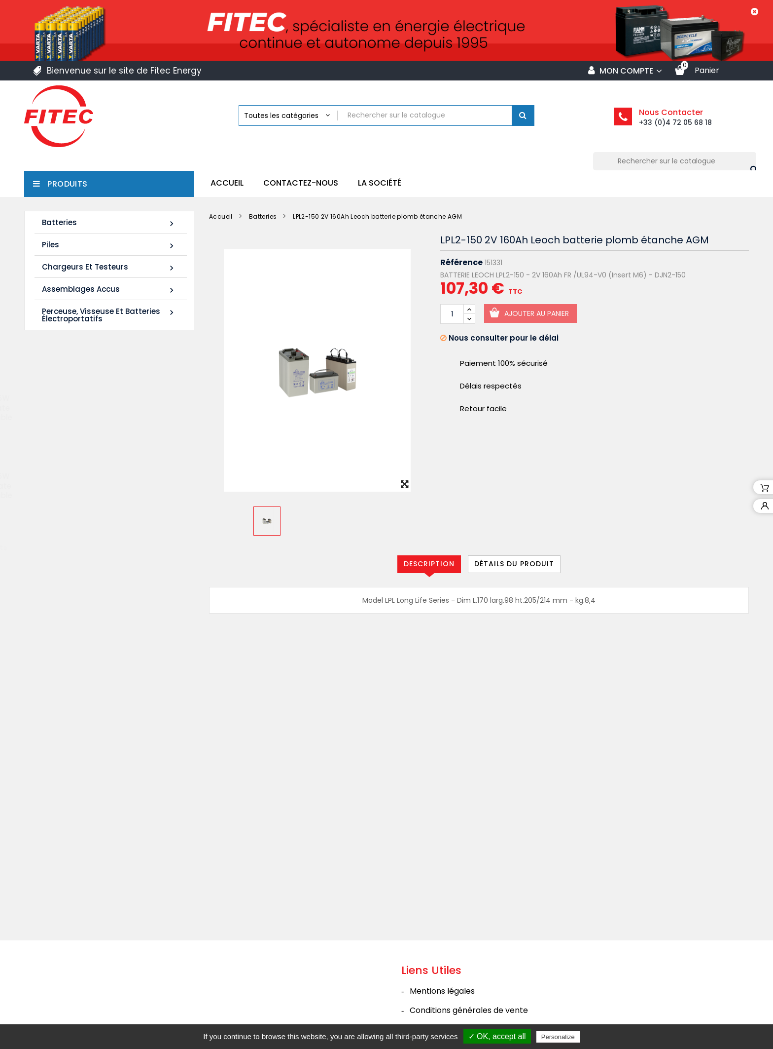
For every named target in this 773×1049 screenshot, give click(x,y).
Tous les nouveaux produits (106, 552)
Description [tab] (429, 564)
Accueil (227, 183)
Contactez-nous (300, 183)
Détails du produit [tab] (514, 564)
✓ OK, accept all (497, 1036)
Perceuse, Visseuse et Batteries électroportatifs (109, 315)
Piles (109, 245)
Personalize (558, 1037)
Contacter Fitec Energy (455, 991)
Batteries (109, 223)
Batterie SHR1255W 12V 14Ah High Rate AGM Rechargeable (126, 412)
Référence (461, 262)
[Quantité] (452, 314)
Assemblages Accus (109, 289)
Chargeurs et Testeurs (109, 267)
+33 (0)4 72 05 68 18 (675, 122)
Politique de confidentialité (461, 971)
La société (379, 183)
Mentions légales (442, 914)
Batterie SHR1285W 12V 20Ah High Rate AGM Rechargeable (126, 490)
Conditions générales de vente (469, 933)
